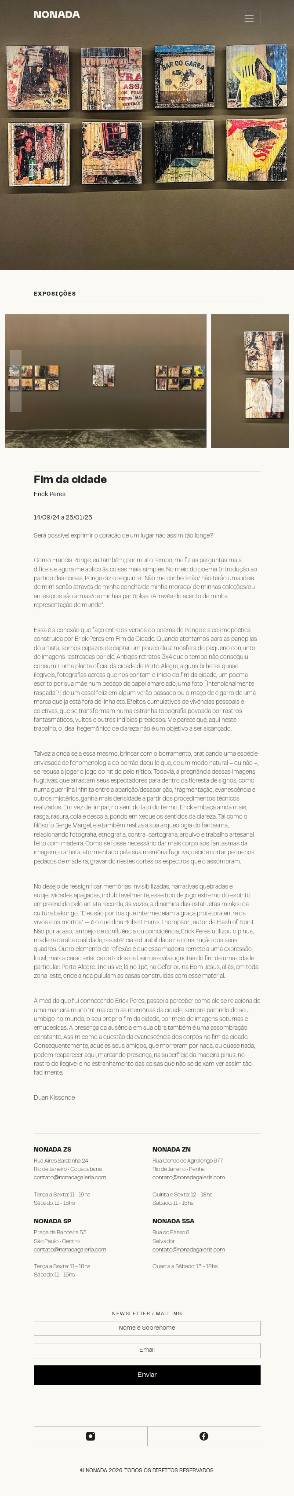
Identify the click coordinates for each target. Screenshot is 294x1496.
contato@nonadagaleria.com (70, 1178)
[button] (278, 381)
